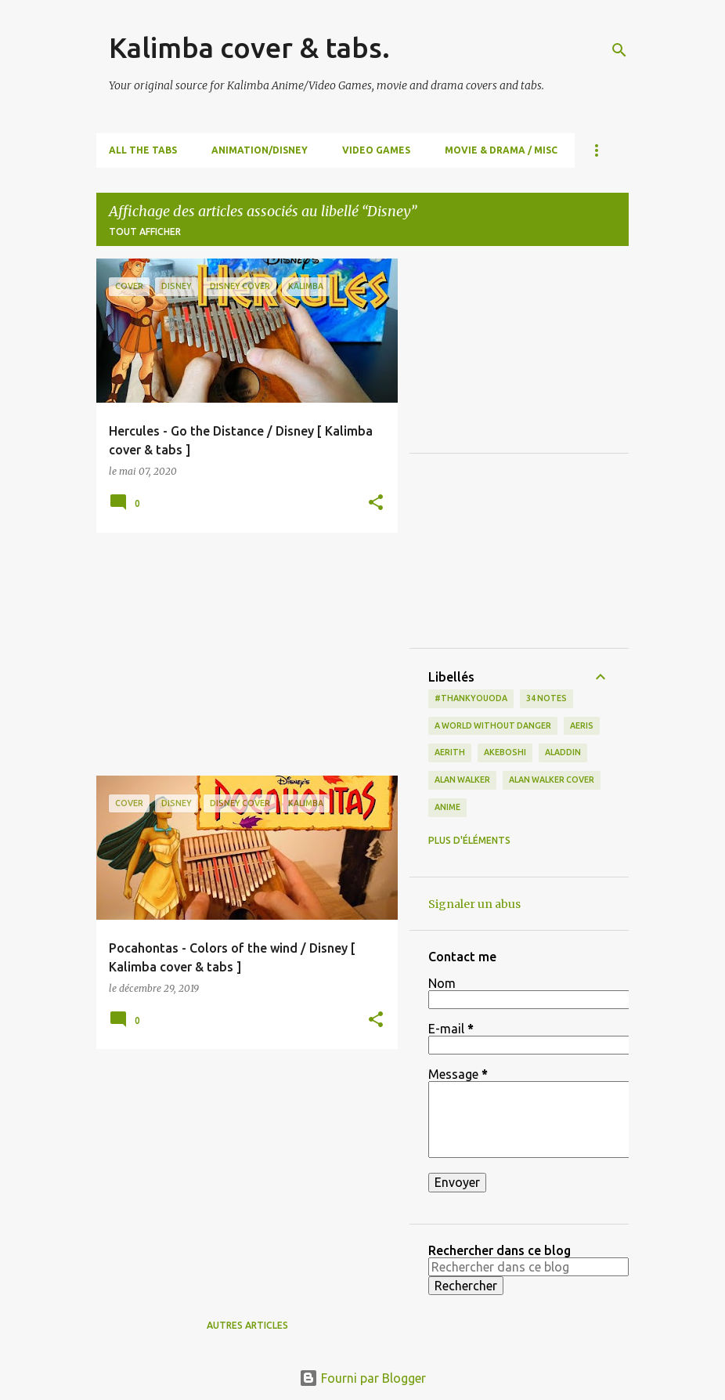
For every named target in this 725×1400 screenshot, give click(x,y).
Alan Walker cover (551, 779)
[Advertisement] (241, 654)
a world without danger (493, 725)
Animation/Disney (259, 150)
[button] (375, 503)
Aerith (450, 752)
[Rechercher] (619, 50)
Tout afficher (145, 231)
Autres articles (247, 1325)
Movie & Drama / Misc (501, 150)
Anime (447, 807)
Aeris (581, 725)
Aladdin (563, 752)
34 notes (546, 698)
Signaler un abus (474, 904)
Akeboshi (505, 752)
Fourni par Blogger (362, 1378)
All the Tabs (143, 150)
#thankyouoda (471, 698)
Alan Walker (462, 779)
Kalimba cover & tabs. (249, 47)
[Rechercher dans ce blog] (528, 1266)
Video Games (376, 150)
